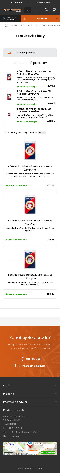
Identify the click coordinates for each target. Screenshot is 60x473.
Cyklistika (14, 25)
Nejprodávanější (21, 132)
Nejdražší (33, 132)
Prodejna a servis (13, 410)
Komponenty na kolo (29, 25)
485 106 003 (16, 2)
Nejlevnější (8, 132)
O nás (6, 385)
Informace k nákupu (15, 402)
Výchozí (42, 132)
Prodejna (8, 393)
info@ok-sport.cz (43, 3)
